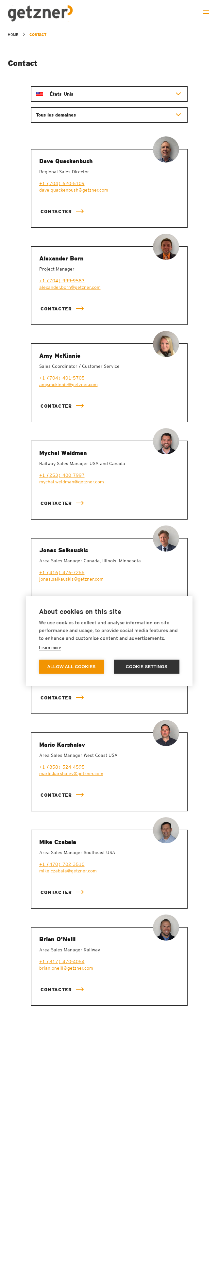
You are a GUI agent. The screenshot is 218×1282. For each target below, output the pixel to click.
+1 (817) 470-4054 (62, 961)
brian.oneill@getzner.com (66, 968)
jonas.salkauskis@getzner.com (71, 579)
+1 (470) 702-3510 (62, 864)
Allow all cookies (71, 666)
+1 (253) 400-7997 (62, 475)
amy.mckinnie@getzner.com (68, 384)
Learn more (50, 647)
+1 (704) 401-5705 (62, 378)
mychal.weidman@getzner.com (71, 481)
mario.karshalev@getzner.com (71, 773)
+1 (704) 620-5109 (62, 183)
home (13, 34)
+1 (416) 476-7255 (62, 572)
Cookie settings (147, 666)
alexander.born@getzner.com (70, 287)
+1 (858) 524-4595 (62, 767)
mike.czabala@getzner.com (68, 870)
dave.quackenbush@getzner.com (73, 190)
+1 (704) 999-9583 (62, 280)
